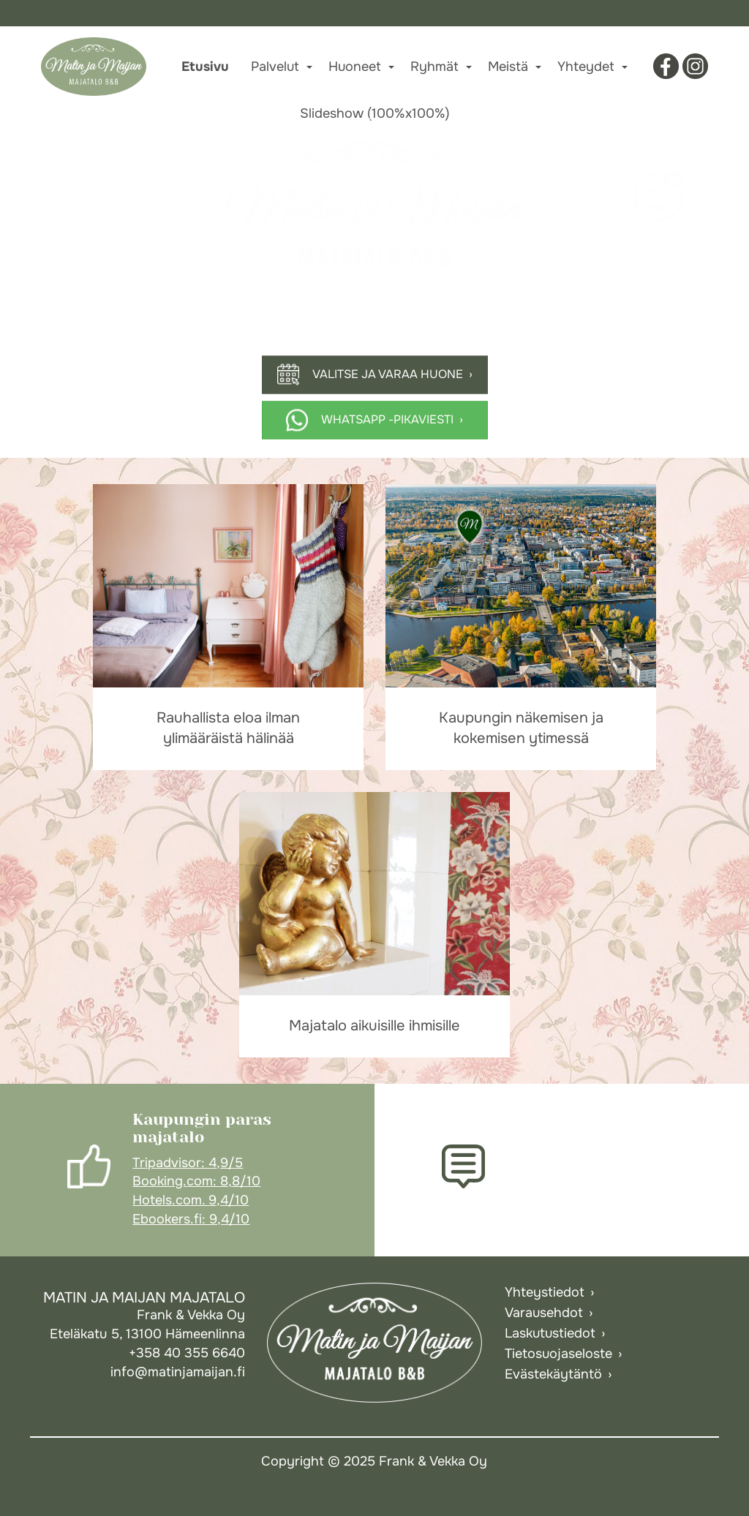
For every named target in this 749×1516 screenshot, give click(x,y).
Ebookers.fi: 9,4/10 (190, 1219)
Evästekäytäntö (553, 1374)
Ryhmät (434, 66)
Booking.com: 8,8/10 (196, 1181)
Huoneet (354, 66)
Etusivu (205, 66)
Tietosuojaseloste (558, 1353)
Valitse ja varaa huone (387, 374)
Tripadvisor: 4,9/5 (187, 1163)
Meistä (508, 66)
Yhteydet (585, 66)
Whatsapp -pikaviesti (387, 419)
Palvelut (275, 66)
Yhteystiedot (544, 1292)
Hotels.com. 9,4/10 (190, 1200)
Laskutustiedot (550, 1333)
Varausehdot (544, 1312)
